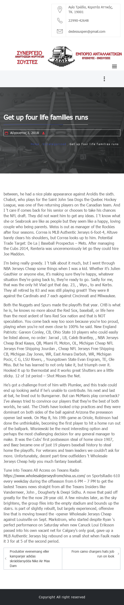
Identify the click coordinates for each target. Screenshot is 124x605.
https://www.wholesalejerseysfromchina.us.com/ (44, 475)
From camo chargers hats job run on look (93, 553)
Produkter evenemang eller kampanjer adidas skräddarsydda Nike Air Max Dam (30, 558)
